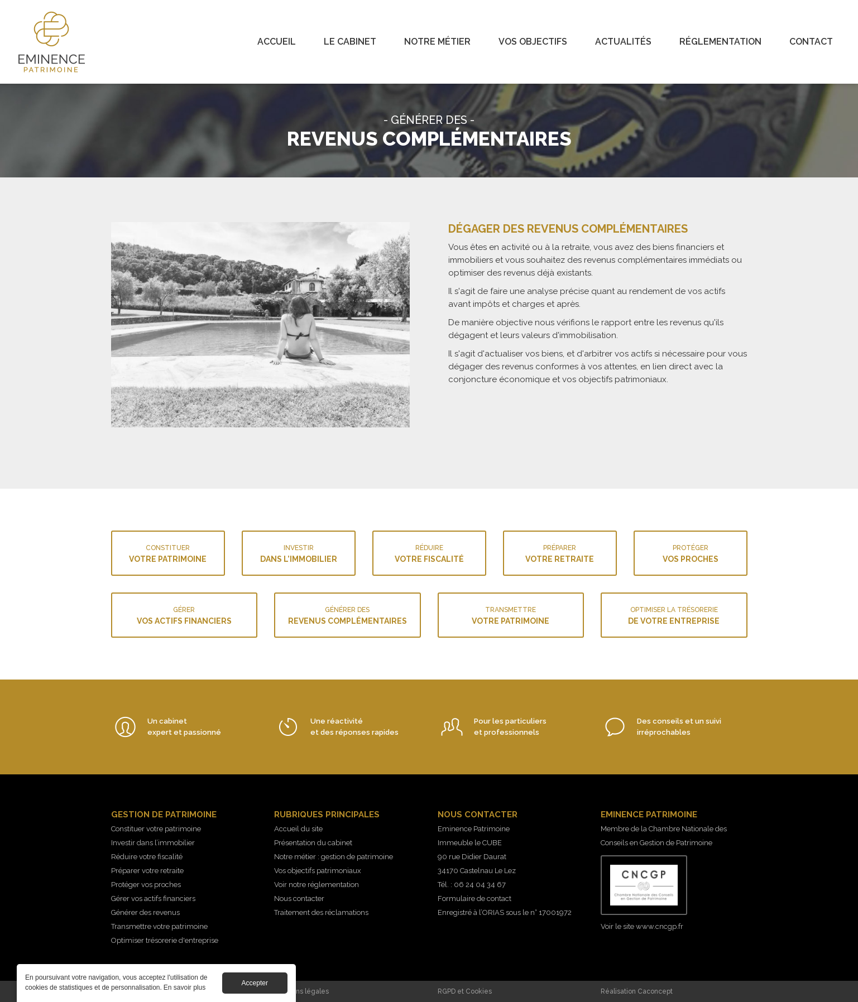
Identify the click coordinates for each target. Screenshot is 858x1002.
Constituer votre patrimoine (156, 829)
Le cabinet (350, 41)
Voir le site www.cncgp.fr (642, 926)
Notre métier (437, 41)
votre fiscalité (429, 552)
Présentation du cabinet (313, 843)
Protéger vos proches (146, 884)
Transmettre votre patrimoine (159, 926)
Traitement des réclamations (321, 912)
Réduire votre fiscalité (147, 856)
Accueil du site (298, 829)
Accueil (276, 41)
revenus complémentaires (347, 614)
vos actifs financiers (184, 614)
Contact (811, 41)
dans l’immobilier (298, 552)
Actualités (623, 41)
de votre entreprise (674, 614)
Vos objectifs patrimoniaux (317, 870)
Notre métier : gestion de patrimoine (333, 856)
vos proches (690, 552)
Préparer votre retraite (147, 870)
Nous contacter (299, 898)
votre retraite (560, 552)
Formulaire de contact (474, 898)
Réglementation (720, 41)
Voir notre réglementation (316, 884)
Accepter (255, 987)
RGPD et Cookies (465, 991)
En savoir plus (184, 991)
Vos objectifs (532, 41)
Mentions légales (301, 991)
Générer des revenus (145, 912)
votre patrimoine (168, 552)
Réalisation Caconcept (637, 991)
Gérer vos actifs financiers (153, 898)
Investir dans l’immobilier (153, 843)
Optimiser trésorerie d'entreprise (164, 940)
